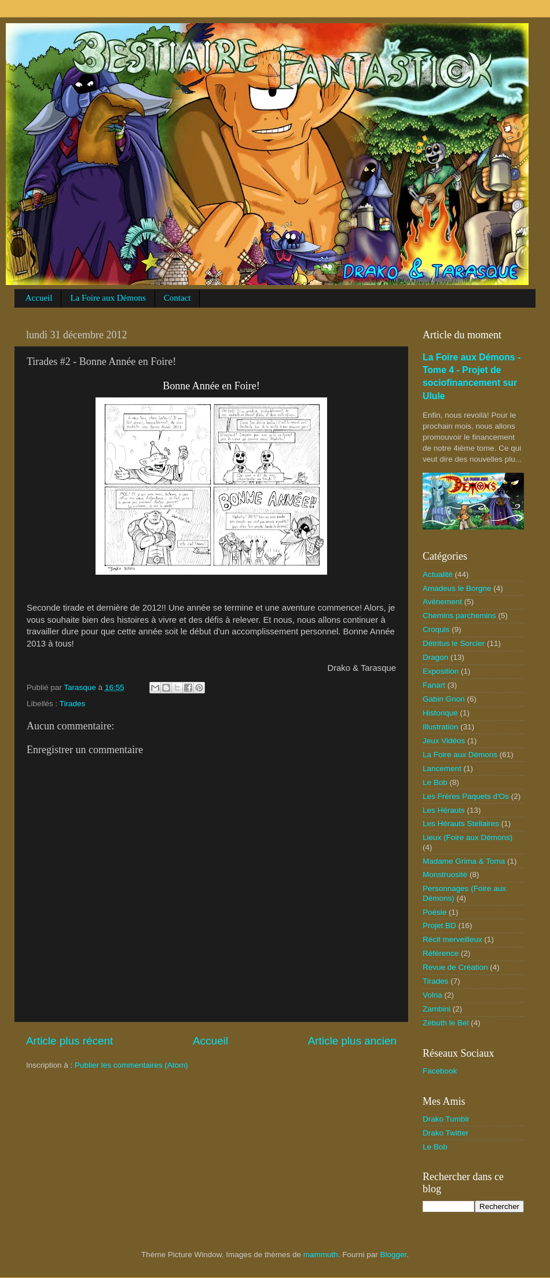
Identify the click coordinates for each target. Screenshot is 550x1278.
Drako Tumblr (446, 1119)
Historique (440, 713)
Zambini (436, 1009)
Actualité (438, 574)
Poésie (434, 912)
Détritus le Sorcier (454, 643)
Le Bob (435, 782)
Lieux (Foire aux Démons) (467, 837)
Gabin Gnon (444, 699)
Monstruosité (445, 874)
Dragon (435, 657)
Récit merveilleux (452, 939)
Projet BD (439, 925)
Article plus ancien (352, 1041)
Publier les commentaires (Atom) (131, 1065)
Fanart (434, 685)
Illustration (441, 726)
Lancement (442, 768)
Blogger (393, 1254)
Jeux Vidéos (444, 740)
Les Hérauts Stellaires (461, 823)
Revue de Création (455, 967)
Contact (177, 297)
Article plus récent (69, 1041)
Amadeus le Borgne (457, 588)
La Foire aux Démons (107, 297)
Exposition (441, 671)
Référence (441, 953)
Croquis (436, 629)
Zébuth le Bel (446, 1022)
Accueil (39, 297)
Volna (432, 995)
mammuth (320, 1254)
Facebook (440, 1071)
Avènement (442, 601)
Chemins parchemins (459, 615)
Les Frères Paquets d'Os (466, 796)
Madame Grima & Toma (464, 861)
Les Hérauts (444, 810)
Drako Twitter (445, 1133)
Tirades (73, 703)
